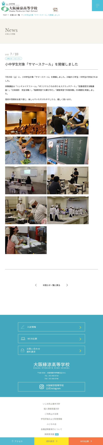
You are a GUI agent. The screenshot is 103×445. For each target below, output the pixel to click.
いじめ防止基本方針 (51, 403)
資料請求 (50, 441)
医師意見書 (52, 434)
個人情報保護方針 (51, 408)
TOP (5, 15)
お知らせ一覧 (15, 15)
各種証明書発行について (51, 429)
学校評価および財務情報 (51, 418)
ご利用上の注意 (51, 413)
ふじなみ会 (51, 424)
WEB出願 (84, 441)
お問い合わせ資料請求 (30, 350)
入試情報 (28, 327)
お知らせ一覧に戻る (51, 285)
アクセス (18, 441)
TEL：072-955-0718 (51, 375)
